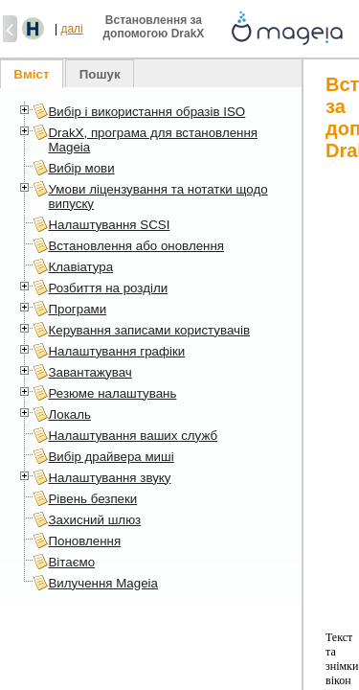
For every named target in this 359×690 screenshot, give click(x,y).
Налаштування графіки (116, 351)
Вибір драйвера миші (110, 456)
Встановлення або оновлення (136, 246)
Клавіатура (80, 267)
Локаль (69, 414)
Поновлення (84, 541)
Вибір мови (81, 168)
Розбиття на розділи (108, 288)
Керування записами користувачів (149, 330)
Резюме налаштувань (112, 393)
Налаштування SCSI (108, 225)
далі (71, 28)
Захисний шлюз (94, 520)
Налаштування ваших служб (132, 435)
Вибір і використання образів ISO (146, 111)
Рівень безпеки (92, 499)
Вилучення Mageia (103, 583)
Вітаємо (71, 562)
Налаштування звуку (109, 478)
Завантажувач (89, 372)
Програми (77, 309)
